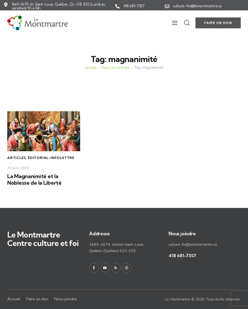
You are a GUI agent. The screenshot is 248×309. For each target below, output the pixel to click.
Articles (16, 158)
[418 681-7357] (117, 6)
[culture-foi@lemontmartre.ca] (167, 6)
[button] (175, 22)
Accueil (91, 67)
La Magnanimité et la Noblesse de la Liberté (34, 179)
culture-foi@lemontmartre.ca (197, 6)
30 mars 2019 (17, 168)
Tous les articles (115, 67)
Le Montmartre (177, 299)
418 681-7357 (134, 6)
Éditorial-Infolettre (51, 158)
